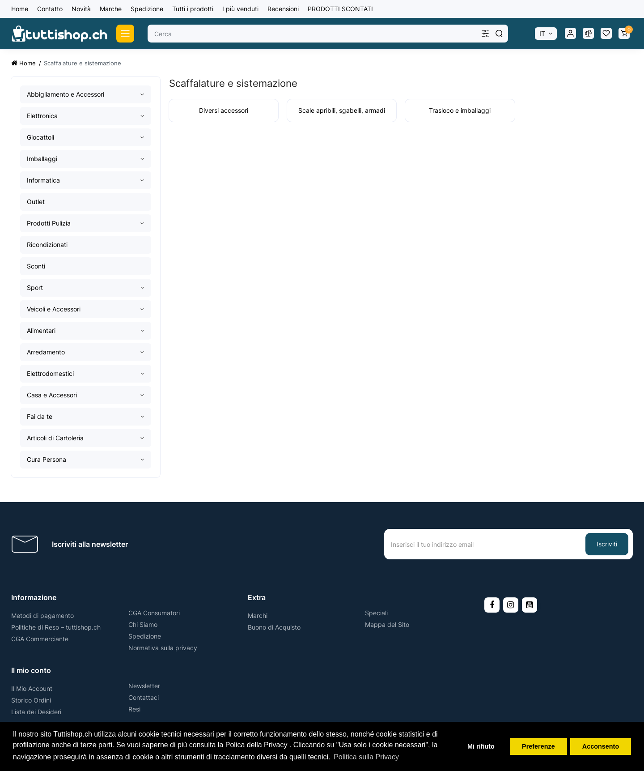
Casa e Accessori (52, 395)
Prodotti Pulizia (49, 223)
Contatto (50, 9)
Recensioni (283, 9)
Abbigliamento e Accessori (65, 94)
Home (19, 9)
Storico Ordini (31, 700)
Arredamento (46, 352)
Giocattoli (40, 137)
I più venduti (240, 9)
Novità (81, 9)
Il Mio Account (31, 688)
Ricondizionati (47, 244)
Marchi (257, 615)
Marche (111, 9)
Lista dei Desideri (36, 712)
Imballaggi (42, 158)
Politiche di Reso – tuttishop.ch (56, 627)
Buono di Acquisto (274, 627)
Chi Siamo (142, 624)
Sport (35, 287)
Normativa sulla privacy (162, 648)
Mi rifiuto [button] (481, 746)
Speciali (376, 613)
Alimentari (41, 330)
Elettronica (42, 115)
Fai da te (39, 416)
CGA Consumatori (154, 613)
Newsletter (144, 686)
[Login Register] (570, 34)
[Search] (499, 33)
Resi (134, 709)
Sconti (36, 266)
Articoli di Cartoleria (55, 438)
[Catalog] (125, 34)
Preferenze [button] (538, 746)
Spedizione (147, 9)
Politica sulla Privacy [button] (366, 757)
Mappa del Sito (387, 624)
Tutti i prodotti (192, 9)
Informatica (43, 180)
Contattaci (143, 697)
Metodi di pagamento (42, 615)
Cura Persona (46, 459)
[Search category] (485, 33)
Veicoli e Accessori (53, 309)
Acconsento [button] (600, 746)
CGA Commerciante (39, 639)
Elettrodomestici (50, 373)
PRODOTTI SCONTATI (340, 9)
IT (542, 33)
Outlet (36, 201)
